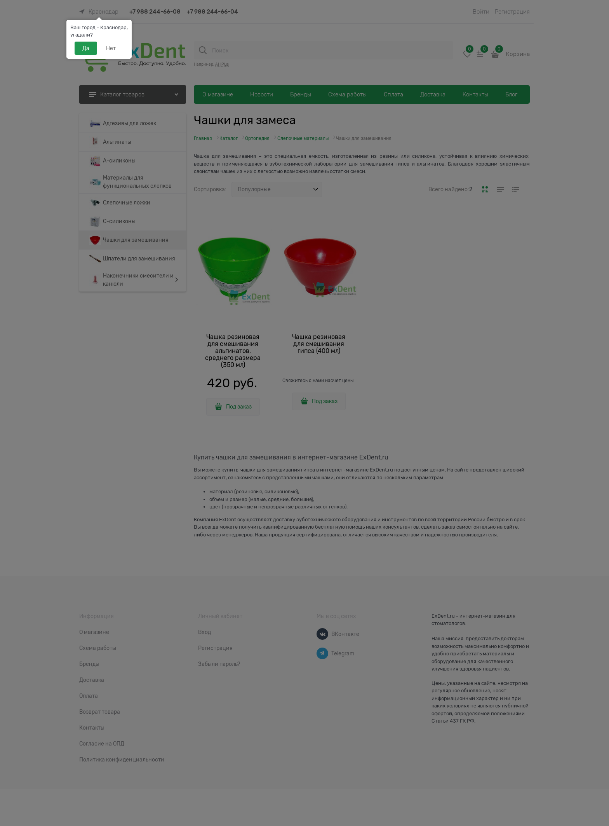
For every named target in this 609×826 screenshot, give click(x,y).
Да (85, 48)
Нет (111, 48)
